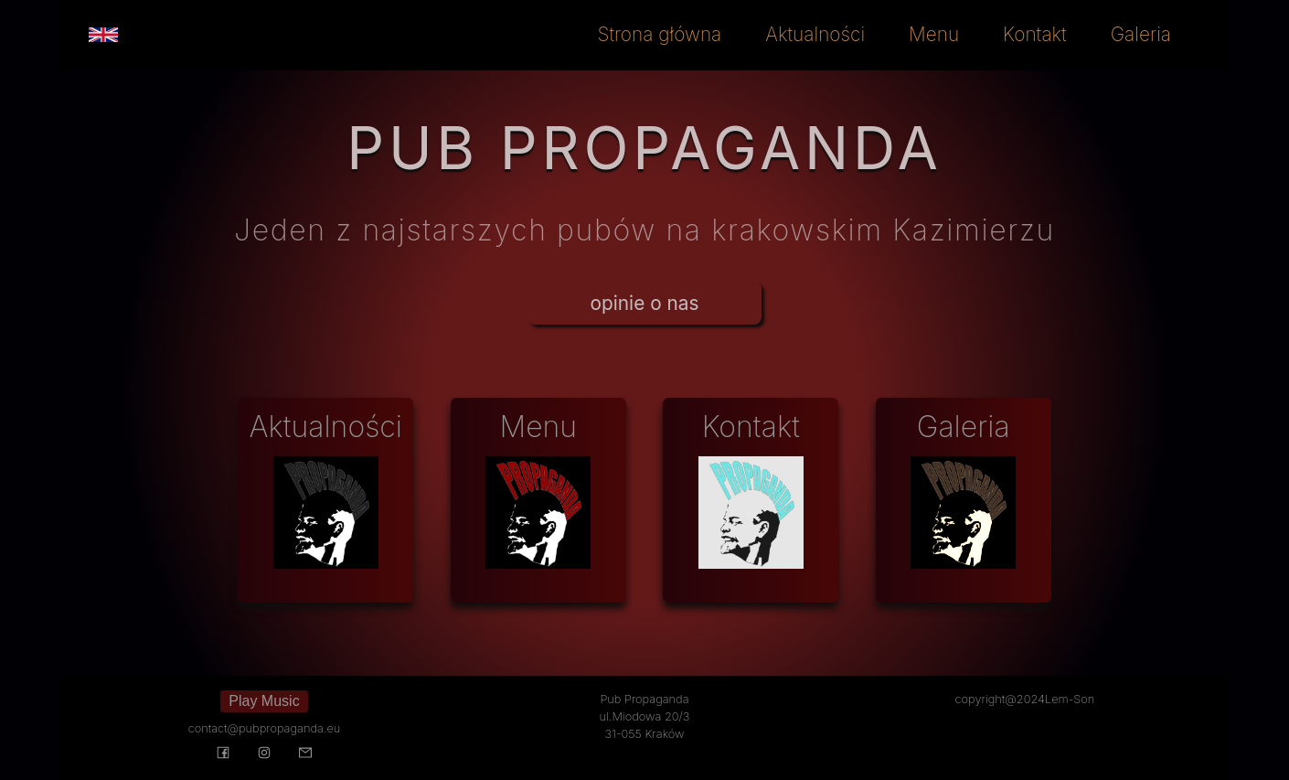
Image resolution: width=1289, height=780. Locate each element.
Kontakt (1035, 34)
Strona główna (660, 34)
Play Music (264, 701)
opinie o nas (645, 303)
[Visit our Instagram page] (263, 754)
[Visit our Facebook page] (222, 754)
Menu (934, 34)
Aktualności (815, 34)
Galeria (1141, 34)
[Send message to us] (305, 754)
